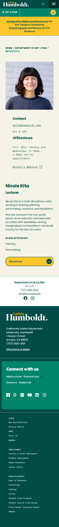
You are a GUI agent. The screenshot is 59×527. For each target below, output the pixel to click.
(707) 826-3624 (30, 290)
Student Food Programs (20, 498)
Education (15, 261)
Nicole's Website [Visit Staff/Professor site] (25, 167)
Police (12, 494)
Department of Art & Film (29, 282)
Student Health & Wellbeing (23, 503)
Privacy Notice (16, 427)
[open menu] (53, 4)
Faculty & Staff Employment (23, 453)
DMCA (11, 431)
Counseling (14, 485)
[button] (43, 4)
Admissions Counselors (22, 376)
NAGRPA (12, 440)
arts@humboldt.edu (30, 294)
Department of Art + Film (31, 48)
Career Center (16, 467)
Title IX (13, 435)
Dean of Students (17, 480)
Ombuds (12, 511)
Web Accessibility (18, 422)
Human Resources (17, 462)
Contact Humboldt (18, 382)
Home (9, 48)
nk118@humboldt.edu (27, 125)
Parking (12, 489)
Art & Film (9, 12)
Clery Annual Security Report (24, 507)
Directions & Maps (18, 349)
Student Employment (18, 458)
